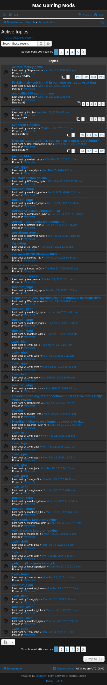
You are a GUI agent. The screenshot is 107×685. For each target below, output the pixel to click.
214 (95, 135)
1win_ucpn (20, 596)
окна (15, 109)
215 (102, 135)
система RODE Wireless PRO (34, 254)
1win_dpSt (20, 541)
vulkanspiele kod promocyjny (34, 519)
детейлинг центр (25, 232)
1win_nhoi (20, 352)
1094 (93, 77)
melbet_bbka (22, 156)
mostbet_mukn (23, 509)
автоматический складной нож (36, 211)
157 (89, 150)
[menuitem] (13, 15)
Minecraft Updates (26, 125)
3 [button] (67, 52)
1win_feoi (19, 374)
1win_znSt (20, 552)
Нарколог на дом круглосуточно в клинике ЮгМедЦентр (56, 298)
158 (95, 150)
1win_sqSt (20, 628)
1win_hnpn (20, 574)
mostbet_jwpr (22, 309)
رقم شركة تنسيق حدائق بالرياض (33, 563)
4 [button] (72, 52)
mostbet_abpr (22, 385)
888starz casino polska (29, 178)
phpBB (40, 675)
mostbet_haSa (23, 189)
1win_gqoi (20, 363)
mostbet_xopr (22, 320)
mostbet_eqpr (22, 200)
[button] (83, 52)
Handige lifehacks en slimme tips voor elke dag (48, 421)
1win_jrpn (19, 454)
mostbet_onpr (22, 330)
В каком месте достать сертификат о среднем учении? (55, 140)
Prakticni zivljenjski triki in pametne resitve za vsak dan (54, 82)
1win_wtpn (20, 487)
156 (82, 150)
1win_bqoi (20, 443)
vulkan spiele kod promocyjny (34, 530)
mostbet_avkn (23, 607)
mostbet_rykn (22, 585)
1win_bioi (19, 341)
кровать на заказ (25, 265)
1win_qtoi (19, 465)
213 (89, 135)
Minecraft (29, 73)
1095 (101, 77)
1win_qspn (20, 432)
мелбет (17, 410)
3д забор (19, 243)
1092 (78, 77)
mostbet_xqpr (22, 287)
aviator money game (27, 67)
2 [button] (61, 52)
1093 (85, 77)
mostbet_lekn (22, 618)
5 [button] (78, 52)
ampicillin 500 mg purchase (33, 93)
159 (102, 150)
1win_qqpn (20, 167)
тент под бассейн (25, 276)
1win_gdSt (20, 476)
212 (82, 135)
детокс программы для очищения (38, 221)
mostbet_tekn (22, 498)
